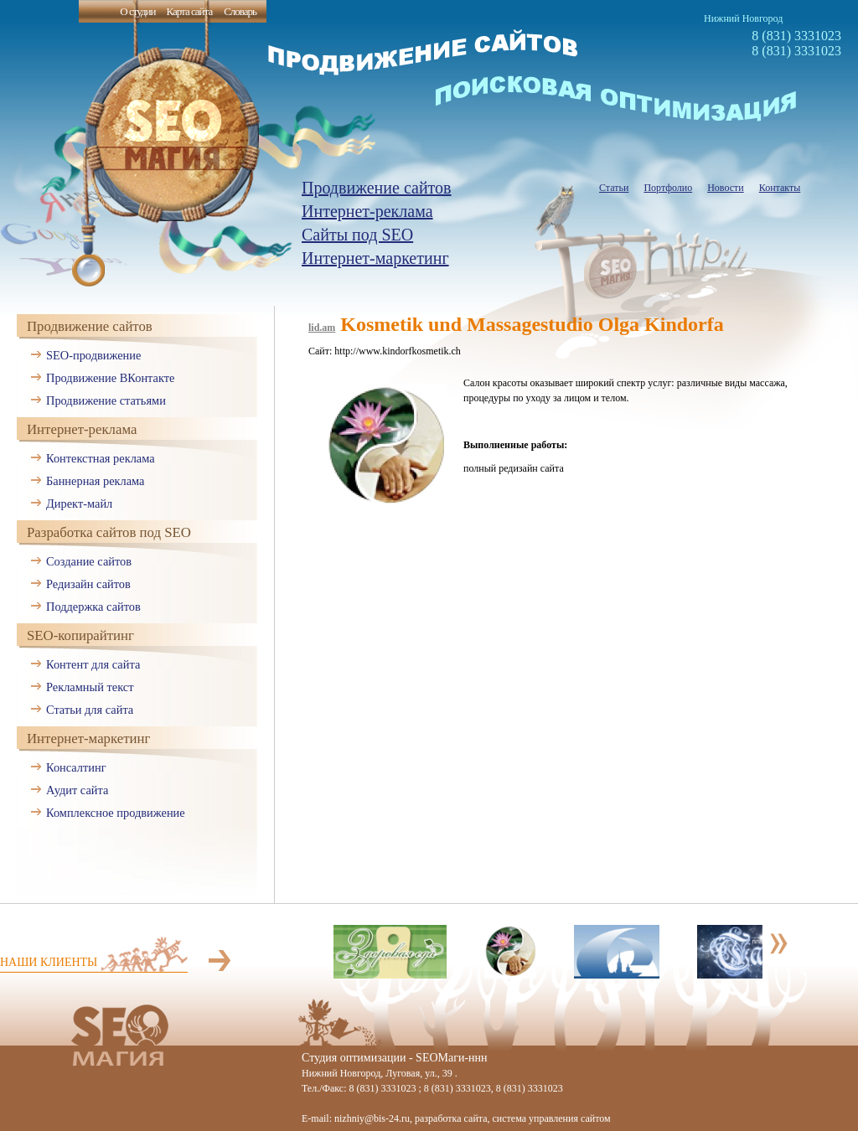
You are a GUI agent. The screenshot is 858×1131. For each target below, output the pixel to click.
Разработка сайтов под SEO (109, 532)
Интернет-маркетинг (375, 258)
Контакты (780, 188)
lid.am (321, 327)
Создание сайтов (89, 561)
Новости (725, 188)
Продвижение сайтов (377, 187)
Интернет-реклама (367, 211)
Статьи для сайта (89, 709)
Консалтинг (76, 767)
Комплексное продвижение (115, 812)
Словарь (240, 11)
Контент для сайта (93, 664)
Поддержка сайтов (93, 606)
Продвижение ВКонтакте (110, 378)
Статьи (613, 188)
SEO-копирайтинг (80, 635)
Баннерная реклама (95, 481)
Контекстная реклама (100, 458)
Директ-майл (79, 503)
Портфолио (668, 188)
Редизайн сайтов (88, 584)
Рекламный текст (90, 687)
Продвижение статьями (106, 400)
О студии (137, 11)
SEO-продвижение (93, 355)
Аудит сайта (77, 790)
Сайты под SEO (357, 234)
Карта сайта (189, 11)
